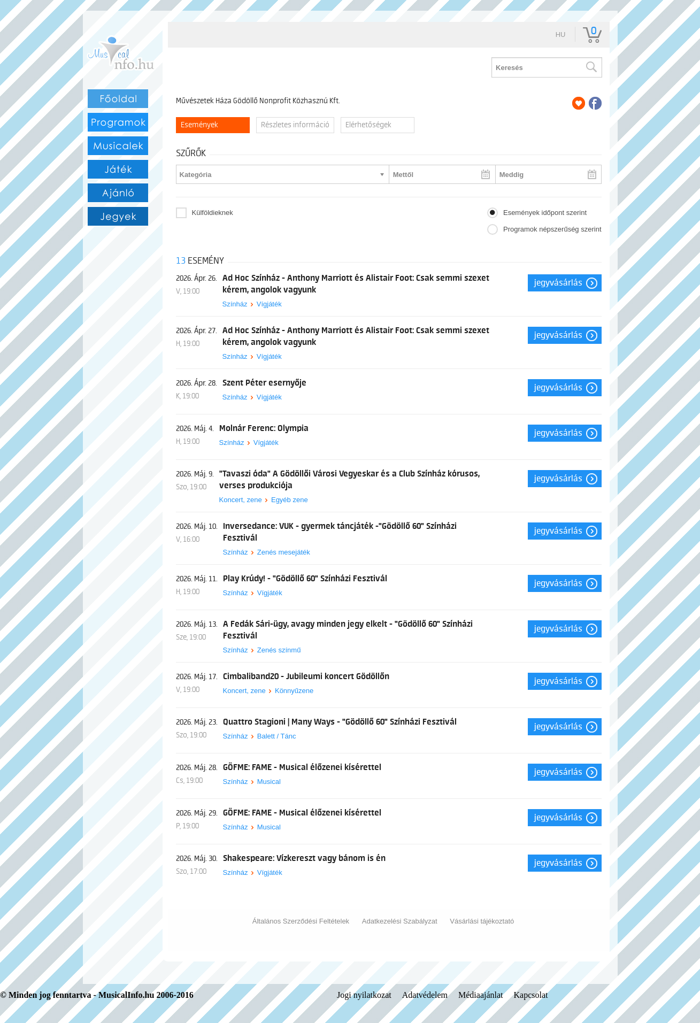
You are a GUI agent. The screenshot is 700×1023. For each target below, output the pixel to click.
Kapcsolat (531, 994)
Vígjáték (269, 304)
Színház (235, 304)
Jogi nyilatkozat (364, 994)
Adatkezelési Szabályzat (399, 921)
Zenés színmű (279, 650)
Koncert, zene (240, 500)
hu (561, 34)
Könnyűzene (294, 691)
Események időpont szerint (545, 213)
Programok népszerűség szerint (552, 229)
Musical (269, 782)
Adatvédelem (425, 994)
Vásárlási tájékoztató (482, 921)
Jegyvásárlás (558, 283)
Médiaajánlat (480, 994)
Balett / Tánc (276, 736)
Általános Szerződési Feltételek (300, 921)
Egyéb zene (289, 500)
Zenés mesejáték (283, 552)
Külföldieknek (212, 213)
